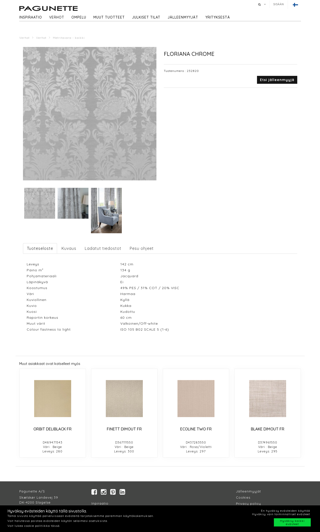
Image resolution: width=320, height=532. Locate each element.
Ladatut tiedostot (103, 248)
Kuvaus (69, 248)
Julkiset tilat (146, 17)
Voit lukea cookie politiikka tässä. (33, 526)
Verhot (56, 17)
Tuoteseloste (40, 248)
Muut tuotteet (109, 17)
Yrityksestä (217, 17)
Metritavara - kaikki (69, 38)
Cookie (242, 497)
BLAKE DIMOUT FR (267, 428)
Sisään (278, 4)
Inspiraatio (30, 17)
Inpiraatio (99, 503)
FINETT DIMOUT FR (124, 428)
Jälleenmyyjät (183, 17)
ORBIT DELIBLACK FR (52, 428)
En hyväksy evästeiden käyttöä (285, 510)
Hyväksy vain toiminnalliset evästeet (281, 514)
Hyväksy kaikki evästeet (292, 522)
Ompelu (78, 17)
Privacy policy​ (248, 504)
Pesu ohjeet (142, 248)
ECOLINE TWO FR (196, 428)
